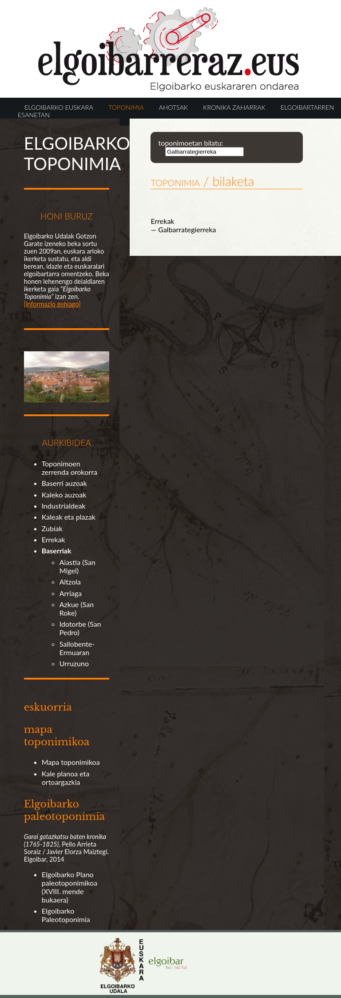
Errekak (53, 539)
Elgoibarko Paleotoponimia (66, 915)
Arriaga (70, 593)
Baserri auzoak (64, 483)
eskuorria (48, 707)
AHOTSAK (173, 107)
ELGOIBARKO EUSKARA (58, 107)
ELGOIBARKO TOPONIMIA (77, 153)
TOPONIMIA (126, 107)
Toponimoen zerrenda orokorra (69, 467)
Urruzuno (74, 663)
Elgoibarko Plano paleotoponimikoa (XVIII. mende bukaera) (69, 887)
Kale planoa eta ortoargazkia (66, 777)
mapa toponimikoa (57, 735)
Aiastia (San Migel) (77, 566)
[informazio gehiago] (52, 304)
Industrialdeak (64, 505)
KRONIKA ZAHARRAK (234, 107)
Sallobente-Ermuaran (77, 648)
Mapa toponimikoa (71, 762)
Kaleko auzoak (64, 494)
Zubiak (52, 528)
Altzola (70, 581)
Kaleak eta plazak (68, 517)
